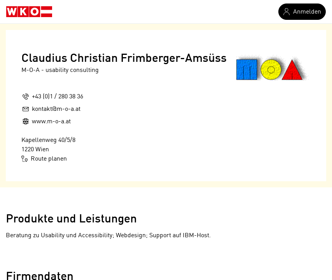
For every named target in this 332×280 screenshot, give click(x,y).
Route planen (44, 159)
